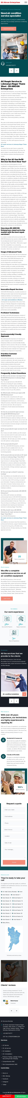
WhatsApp (21, 1096)
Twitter (4, 1084)
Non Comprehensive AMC (10, 1064)
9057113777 (6, 1096)
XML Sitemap (6, 1076)
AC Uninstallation (7, 1054)
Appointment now (9, 28)
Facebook (5, 1079)
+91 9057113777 (11, 65)
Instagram (5, 1081)
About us (5, 1073)
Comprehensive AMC (9, 1061)
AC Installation (7, 1051)
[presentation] (11, 70)
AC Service (6, 1045)
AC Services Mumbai (17, 1094)
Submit (14, 862)
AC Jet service (7, 1048)
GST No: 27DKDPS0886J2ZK (11, 1036)
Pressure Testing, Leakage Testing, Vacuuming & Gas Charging (12, 1057)
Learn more (7, 598)
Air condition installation (11, 694)
